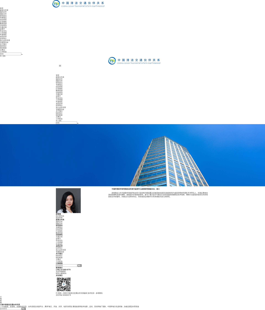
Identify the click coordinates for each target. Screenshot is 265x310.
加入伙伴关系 (5, 40)
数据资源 (3, 23)
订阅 (79, 265)
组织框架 (3, 48)
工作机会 (3, 52)
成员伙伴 (3, 37)
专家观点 (3, 18)
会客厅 (2, 29)
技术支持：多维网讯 (95, 293)
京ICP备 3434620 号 (63, 295)
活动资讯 (3, 25)
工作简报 (3, 33)
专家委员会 (4, 42)
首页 (1, 8)
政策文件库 (4, 10)
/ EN (3, 56)
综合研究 (3, 20)
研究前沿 (3, 16)
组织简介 (3, 46)
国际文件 (3, 14)
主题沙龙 (3, 27)
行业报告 (3, 22)
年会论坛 (3, 31)
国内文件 (3, 12)
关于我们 (3, 44)
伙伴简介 (3, 38)
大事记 (2, 50)
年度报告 (3, 35)
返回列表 (59, 218)
